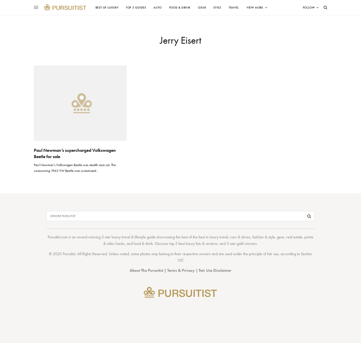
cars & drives (240, 237)
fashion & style (263, 237)
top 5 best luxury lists (185, 243)
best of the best (193, 237)
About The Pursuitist (146, 270)
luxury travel (219, 237)
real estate (294, 237)
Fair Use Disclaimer (215, 270)
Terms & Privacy (181, 270)
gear (280, 237)
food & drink (143, 243)
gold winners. (247, 243)
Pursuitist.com (58, 237)
